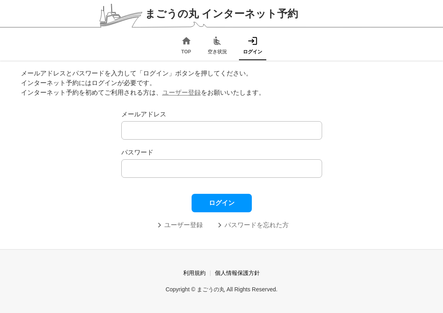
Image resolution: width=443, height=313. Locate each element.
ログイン (222, 202)
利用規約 (194, 273)
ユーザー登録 (181, 92)
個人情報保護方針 (237, 273)
